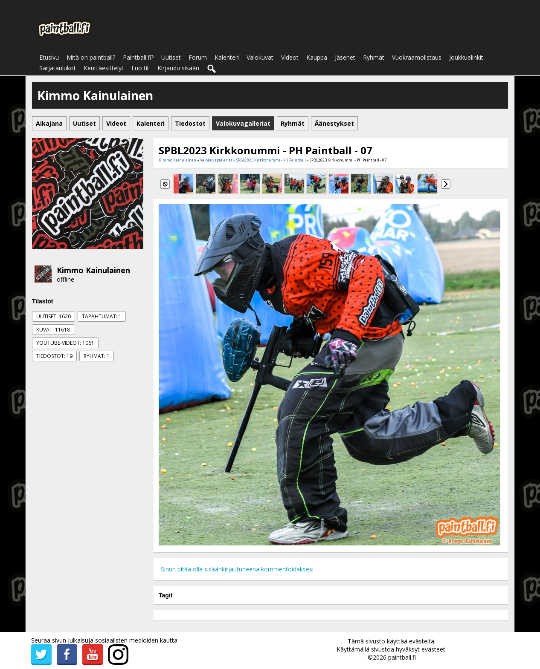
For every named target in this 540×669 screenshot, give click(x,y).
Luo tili (140, 68)
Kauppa (316, 57)
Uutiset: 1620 (53, 316)
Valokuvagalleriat (216, 160)
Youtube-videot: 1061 (65, 342)
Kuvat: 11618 (53, 329)
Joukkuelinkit (466, 57)
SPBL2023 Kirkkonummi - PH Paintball (271, 160)
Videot (290, 57)
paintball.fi (402, 657)
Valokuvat (260, 57)
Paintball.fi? (138, 57)
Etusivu (49, 57)
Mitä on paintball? (91, 57)
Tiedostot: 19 (54, 356)
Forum (198, 57)
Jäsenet (345, 57)
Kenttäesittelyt (104, 68)
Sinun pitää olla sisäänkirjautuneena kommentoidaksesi (237, 569)
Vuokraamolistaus (416, 57)
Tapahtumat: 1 (102, 316)
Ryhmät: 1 (97, 356)
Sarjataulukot (57, 68)
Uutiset (171, 57)
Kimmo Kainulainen (93, 270)
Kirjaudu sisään (178, 68)
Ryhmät (373, 57)
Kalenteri (227, 57)
